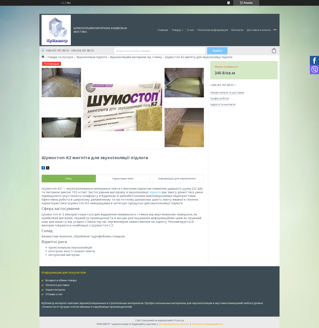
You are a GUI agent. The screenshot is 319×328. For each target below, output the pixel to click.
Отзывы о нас (54, 294)
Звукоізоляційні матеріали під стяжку (136, 57)
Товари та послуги (60, 57)
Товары (176, 30)
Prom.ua (179, 320)
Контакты (237, 30)
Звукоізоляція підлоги (91, 57)
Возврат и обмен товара (61, 280)
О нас (190, 30)
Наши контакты (55, 289)
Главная (163, 30)
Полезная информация (213, 30)
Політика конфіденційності (207, 324)
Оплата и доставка (57, 285)
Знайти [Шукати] (217, 50)
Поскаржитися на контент (174, 324)
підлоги (155, 192)
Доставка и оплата (259, 30)
